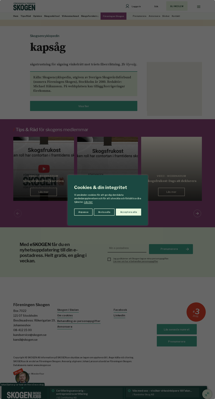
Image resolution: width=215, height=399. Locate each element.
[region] (107, 199)
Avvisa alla (104, 212)
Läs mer (88, 202)
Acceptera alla (128, 212)
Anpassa (83, 212)
